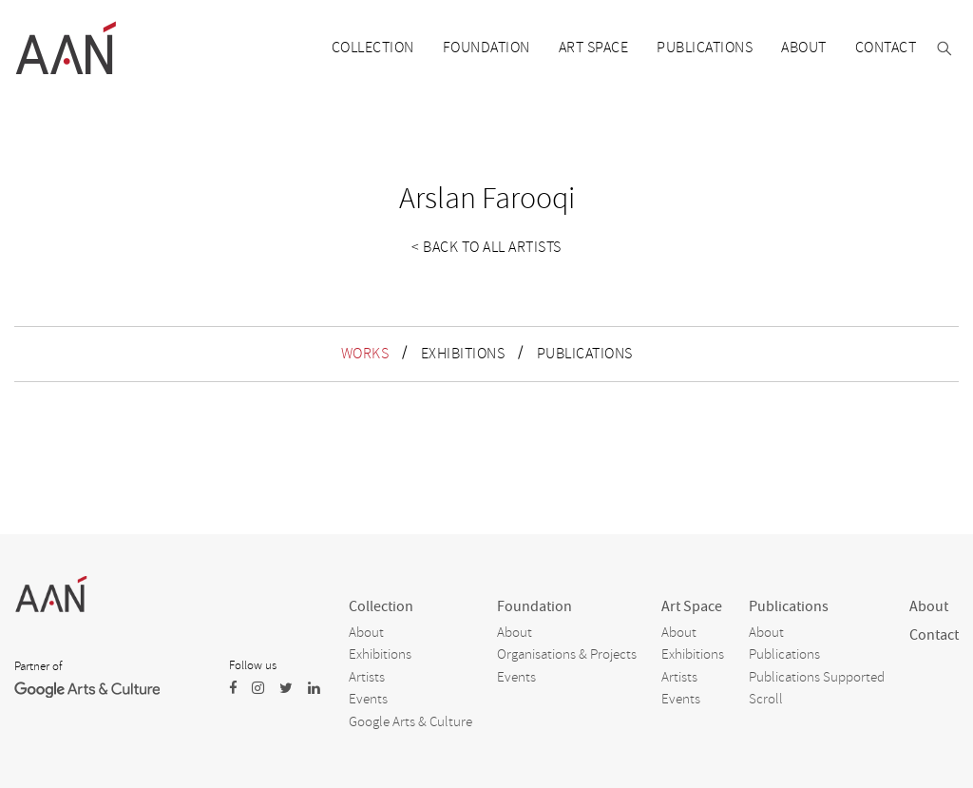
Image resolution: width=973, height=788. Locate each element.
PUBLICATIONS (585, 353)
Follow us (253, 665)
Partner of (38, 666)
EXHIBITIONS (463, 353)
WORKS (365, 353)
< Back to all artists (486, 247)
